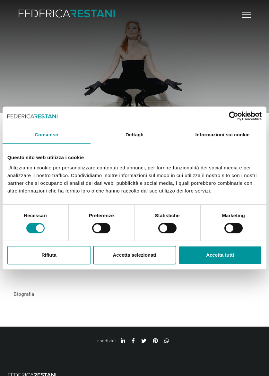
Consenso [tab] (46, 134)
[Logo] (67, 15)
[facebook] (133, 341)
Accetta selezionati (134, 255)
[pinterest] (155, 341)
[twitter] (143, 341)
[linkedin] (123, 341)
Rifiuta (48, 255)
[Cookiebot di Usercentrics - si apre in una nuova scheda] (233, 116)
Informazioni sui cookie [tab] (222, 134)
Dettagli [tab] (134, 134)
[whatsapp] (166, 341)
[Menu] (246, 15)
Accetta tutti (220, 255)
